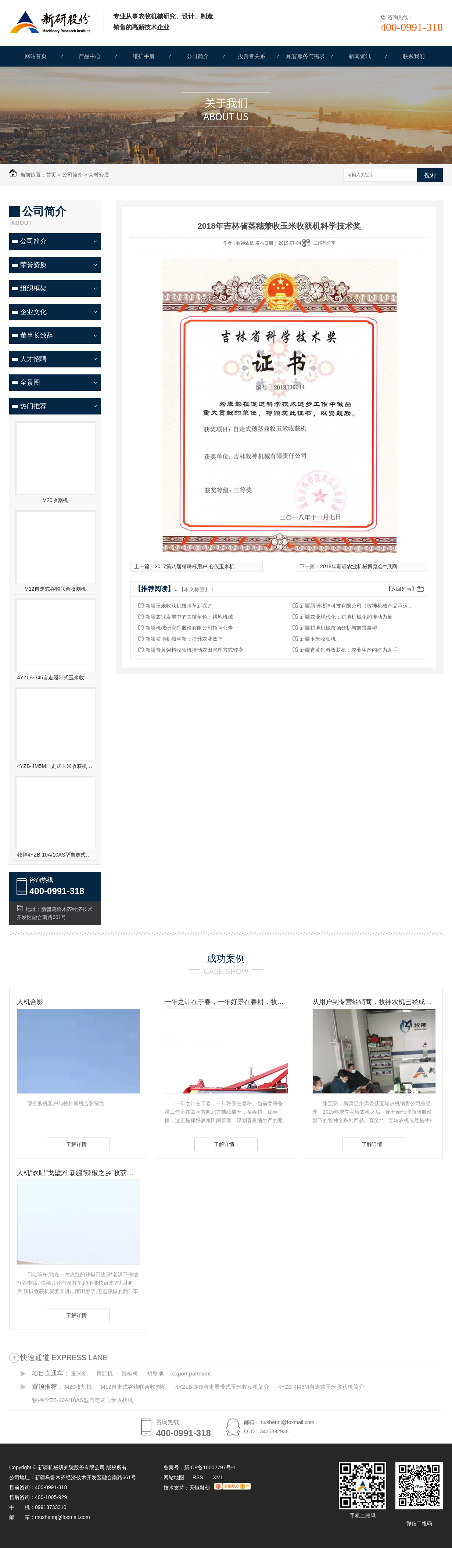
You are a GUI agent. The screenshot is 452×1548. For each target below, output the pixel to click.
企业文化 (33, 312)
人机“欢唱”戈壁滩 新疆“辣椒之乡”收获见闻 (78, 1173)
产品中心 (90, 56)
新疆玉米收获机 (318, 639)
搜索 (430, 175)
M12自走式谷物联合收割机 (55, 589)
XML (218, 1477)
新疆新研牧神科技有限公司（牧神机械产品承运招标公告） (358, 606)
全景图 (30, 382)
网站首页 (36, 56)
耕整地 (155, 1373)
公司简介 (198, 56)
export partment (191, 1373)
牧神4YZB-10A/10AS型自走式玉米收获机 (55, 855)
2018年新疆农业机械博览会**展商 (358, 566)
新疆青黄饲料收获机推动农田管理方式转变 (194, 650)
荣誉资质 (99, 175)
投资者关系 (251, 56)
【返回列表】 (401, 589)
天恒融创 (199, 1488)
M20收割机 (55, 500)
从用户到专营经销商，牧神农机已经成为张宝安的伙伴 (373, 1002)
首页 (51, 175)
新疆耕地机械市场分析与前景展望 (338, 628)
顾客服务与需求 (305, 56)
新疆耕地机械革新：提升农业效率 (184, 639)
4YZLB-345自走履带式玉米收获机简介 (55, 677)
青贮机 (104, 1373)
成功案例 (226, 958)
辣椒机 (130, 1373)
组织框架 (33, 288)
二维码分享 (324, 243)
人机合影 (30, 1002)
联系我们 (414, 56)
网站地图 (174, 1477)
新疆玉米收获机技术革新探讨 (179, 606)
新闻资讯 (360, 56)
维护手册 (144, 56)
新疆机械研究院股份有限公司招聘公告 (189, 628)
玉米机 (79, 1373)
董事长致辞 (36, 335)
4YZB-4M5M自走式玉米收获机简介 (55, 766)
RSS (199, 1477)
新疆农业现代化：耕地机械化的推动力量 (346, 617)
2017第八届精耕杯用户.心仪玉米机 (194, 566)
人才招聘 (33, 359)
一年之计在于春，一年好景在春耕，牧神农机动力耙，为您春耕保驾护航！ (226, 1002)
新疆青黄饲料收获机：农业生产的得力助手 (349, 650)
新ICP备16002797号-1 (210, 1467)
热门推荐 (33, 406)
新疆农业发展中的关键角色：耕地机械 (189, 617)
